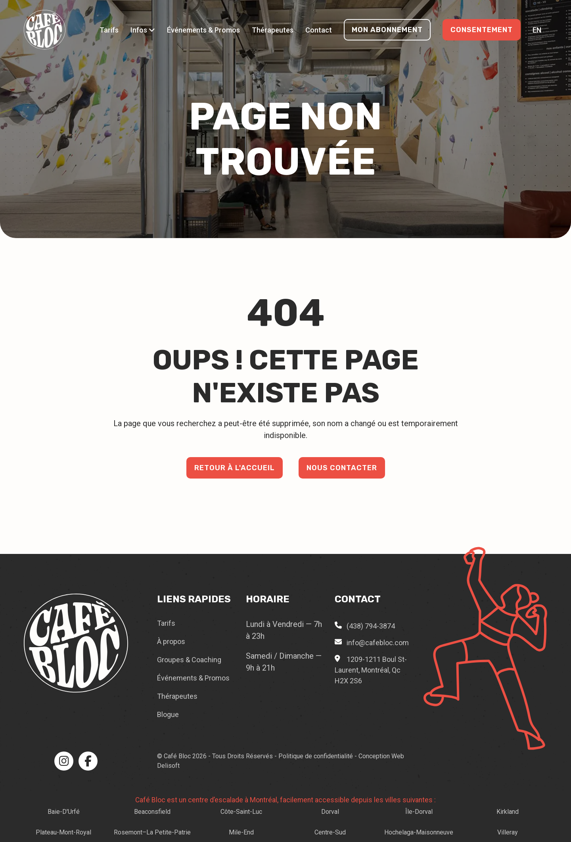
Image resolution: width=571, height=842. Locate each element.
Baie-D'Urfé (64, 811)
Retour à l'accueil (234, 467)
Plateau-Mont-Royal (63, 832)
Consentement (481, 29)
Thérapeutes (272, 30)
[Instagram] (63, 761)
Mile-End (241, 832)
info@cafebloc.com (378, 642)
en (537, 30)
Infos (142, 30)
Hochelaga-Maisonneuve (418, 832)
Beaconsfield (152, 811)
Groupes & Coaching (189, 660)
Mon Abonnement (387, 29)
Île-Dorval (419, 811)
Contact (318, 30)
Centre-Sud (330, 832)
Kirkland (507, 811)
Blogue (168, 714)
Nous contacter (342, 467)
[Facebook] (88, 761)
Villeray (507, 832)
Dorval (330, 811)
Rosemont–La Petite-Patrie (152, 832)
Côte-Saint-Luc (241, 811)
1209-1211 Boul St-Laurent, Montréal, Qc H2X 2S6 (371, 670)
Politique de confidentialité (315, 756)
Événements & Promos (203, 30)
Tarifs (109, 30)
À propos (171, 641)
